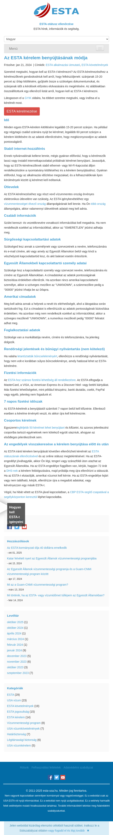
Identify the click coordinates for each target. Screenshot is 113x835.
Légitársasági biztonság (22, 739)
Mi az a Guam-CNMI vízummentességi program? (37, 584)
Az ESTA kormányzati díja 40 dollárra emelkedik (37, 547)
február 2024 (15, 644)
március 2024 (15, 639)
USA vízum (14, 700)
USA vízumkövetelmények (23, 728)
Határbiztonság (16, 734)
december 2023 (16, 656)
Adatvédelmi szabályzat (78, 767)
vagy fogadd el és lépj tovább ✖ (68, 830)
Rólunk (24, 767)
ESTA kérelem (16, 717)
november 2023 (16, 661)
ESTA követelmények (94, 65)
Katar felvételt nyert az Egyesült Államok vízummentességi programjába (52, 558)
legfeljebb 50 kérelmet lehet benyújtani (41, 427)
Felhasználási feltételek (46, 767)
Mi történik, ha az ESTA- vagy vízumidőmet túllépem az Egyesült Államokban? (55, 595)
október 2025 (15, 622)
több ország (98, 203)
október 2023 (15, 667)
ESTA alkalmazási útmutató (63, 65)
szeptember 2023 (18, 673)
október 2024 (15, 627)
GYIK (28, 98)
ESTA (10, 694)
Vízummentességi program (24, 723)
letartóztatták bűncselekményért (37, 356)
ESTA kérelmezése (22, 111)
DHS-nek (12, 470)
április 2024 (14, 633)
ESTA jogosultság (18, 711)
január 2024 (14, 650)
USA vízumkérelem (19, 745)
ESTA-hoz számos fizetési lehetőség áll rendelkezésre (42, 380)
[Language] (56, 39)
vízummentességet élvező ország (25, 203)
